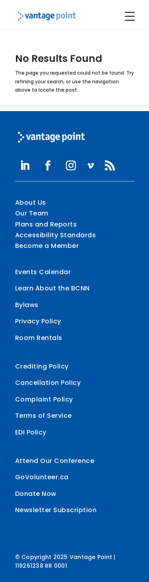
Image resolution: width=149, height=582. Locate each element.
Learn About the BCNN (52, 288)
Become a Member (47, 245)
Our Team (31, 213)
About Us (30, 202)
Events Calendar (43, 272)
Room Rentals (38, 337)
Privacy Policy (38, 321)
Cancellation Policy (48, 382)
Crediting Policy (42, 366)
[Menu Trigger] (129, 16)
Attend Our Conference (55, 460)
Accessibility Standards (55, 235)
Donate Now (35, 493)
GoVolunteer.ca (42, 477)
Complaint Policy (44, 399)
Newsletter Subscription (56, 510)
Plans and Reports (46, 224)
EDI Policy (30, 432)
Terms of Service (43, 415)
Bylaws (27, 304)
